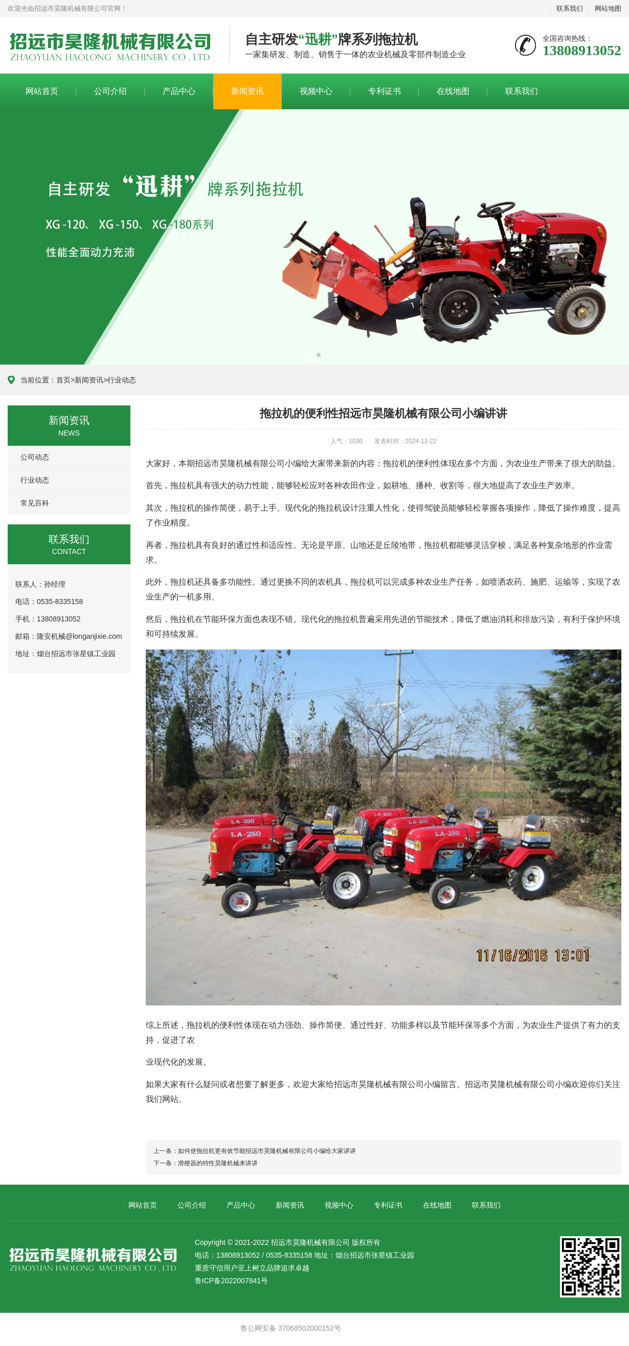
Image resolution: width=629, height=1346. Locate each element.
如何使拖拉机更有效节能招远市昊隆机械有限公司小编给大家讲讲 (267, 1151)
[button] (310, 355)
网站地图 (608, 8)
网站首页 (42, 91)
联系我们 (569, 8)
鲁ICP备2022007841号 (231, 1281)
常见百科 (34, 503)
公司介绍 (110, 91)
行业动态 (121, 380)
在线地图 (453, 91)
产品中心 (179, 91)
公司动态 (34, 457)
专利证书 (384, 91)
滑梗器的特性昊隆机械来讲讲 (218, 1163)
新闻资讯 (247, 91)
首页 (63, 380)
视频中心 (316, 91)
